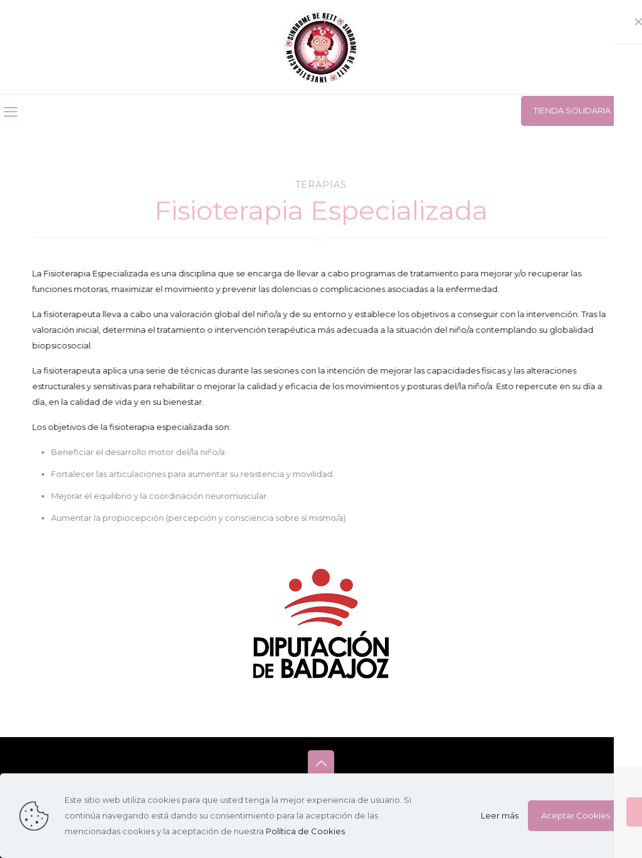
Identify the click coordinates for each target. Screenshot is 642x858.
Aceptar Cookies (575, 815)
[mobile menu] (10, 112)
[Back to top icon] (321, 763)
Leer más (499, 815)
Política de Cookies (305, 831)
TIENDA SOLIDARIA (572, 110)
